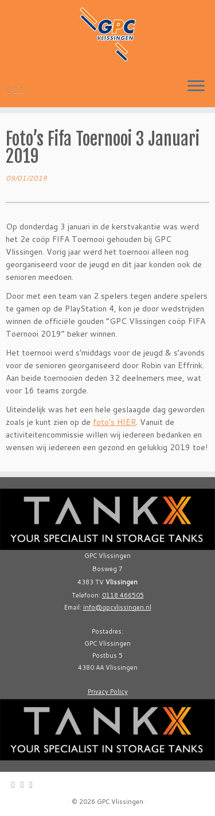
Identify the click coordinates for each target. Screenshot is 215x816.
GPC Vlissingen (120, 801)
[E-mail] (10, 90)
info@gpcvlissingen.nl (117, 607)
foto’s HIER (114, 422)
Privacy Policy (108, 691)
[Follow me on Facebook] (23, 90)
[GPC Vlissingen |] (107, 34)
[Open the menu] (196, 86)
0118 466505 (123, 595)
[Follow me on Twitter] (17, 90)
